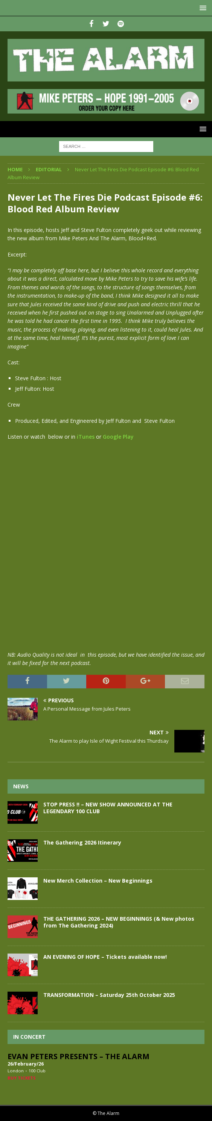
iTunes (86, 436)
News (21, 786)
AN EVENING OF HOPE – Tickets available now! (105, 956)
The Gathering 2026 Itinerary (82, 842)
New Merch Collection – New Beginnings (98, 880)
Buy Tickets (22, 1078)
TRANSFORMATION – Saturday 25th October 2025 (109, 994)
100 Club (37, 1070)
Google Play (118, 436)
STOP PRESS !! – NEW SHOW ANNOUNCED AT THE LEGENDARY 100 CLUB (107, 808)
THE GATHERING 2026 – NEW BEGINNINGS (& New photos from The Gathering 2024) (118, 922)
